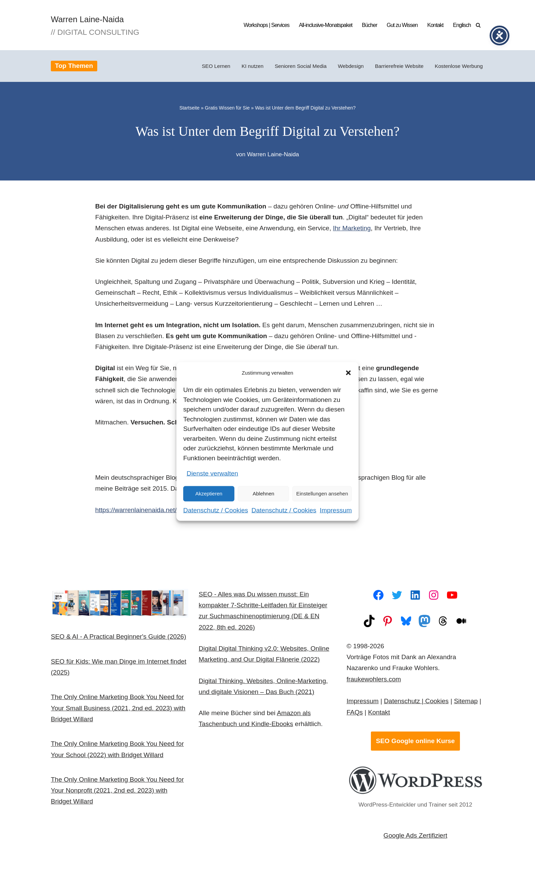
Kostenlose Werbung (459, 66)
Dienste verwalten (212, 473)
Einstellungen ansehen (322, 493)
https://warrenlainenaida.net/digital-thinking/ (157, 510)
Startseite (189, 108)
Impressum (336, 509)
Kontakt (435, 25)
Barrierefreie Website (399, 66)
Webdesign (351, 66)
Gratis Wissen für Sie (227, 108)
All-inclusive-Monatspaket (325, 25)
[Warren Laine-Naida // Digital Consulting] (95, 25)
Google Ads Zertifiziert (415, 836)
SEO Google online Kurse (415, 741)
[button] (348, 373)
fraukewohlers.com (374, 679)
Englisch (462, 25)
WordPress (133, 866)
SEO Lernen (216, 66)
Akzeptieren (208, 493)
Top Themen (74, 65)
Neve (58, 866)
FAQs (355, 712)
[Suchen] (478, 25)
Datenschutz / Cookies (215, 509)
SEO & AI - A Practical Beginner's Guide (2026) (118, 637)
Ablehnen (263, 493)
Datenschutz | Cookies (416, 701)
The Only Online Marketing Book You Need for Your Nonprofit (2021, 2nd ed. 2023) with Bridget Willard (117, 791)
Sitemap (466, 701)
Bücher (369, 25)
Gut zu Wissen (402, 25)
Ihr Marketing (352, 228)
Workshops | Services (266, 25)
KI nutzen (252, 66)
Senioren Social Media (301, 66)
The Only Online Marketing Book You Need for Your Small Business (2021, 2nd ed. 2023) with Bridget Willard (118, 708)
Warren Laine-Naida (273, 154)
